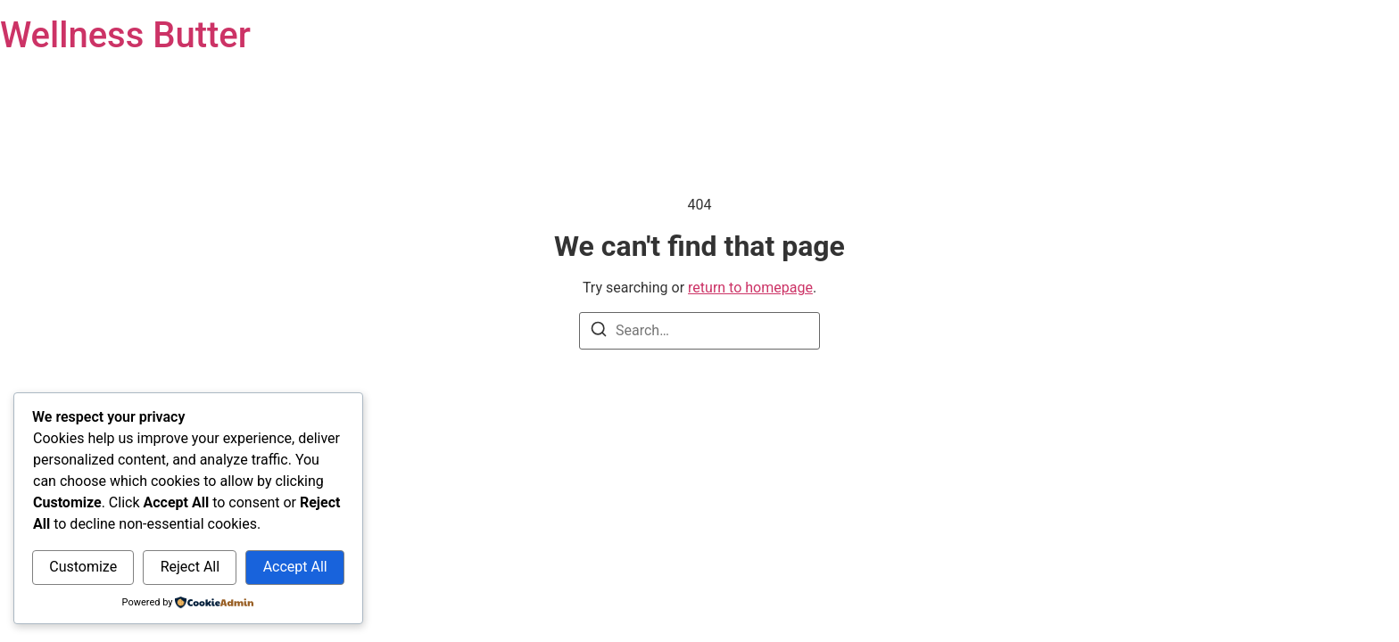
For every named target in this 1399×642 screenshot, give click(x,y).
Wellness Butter (125, 35)
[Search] (598, 332)
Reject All (190, 566)
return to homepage (750, 287)
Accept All (295, 566)
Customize (83, 566)
